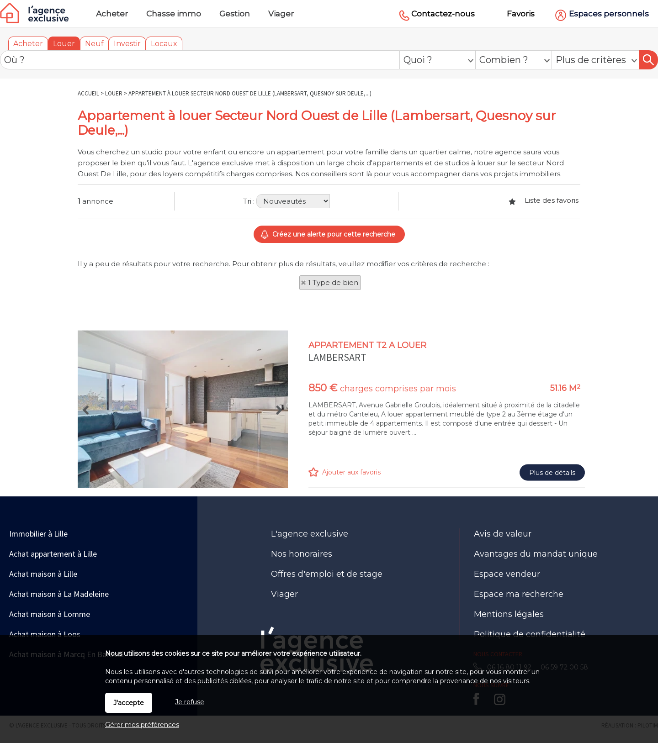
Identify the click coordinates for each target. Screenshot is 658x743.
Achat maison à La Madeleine (59, 594)
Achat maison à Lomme (49, 614)
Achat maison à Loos (44, 634)
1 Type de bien (333, 282)
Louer (64, 43)
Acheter (28, 43)
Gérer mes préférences (142, 725)
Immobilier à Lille (38, 533)
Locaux (164, 43)
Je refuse (189, 702)
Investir (127, 43)
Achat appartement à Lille (53, 553)
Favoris (521, 13)
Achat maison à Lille (43, 574)
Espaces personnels (609, 13)
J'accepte (128, 703)
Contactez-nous (443, 13)
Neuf (94, 43)
